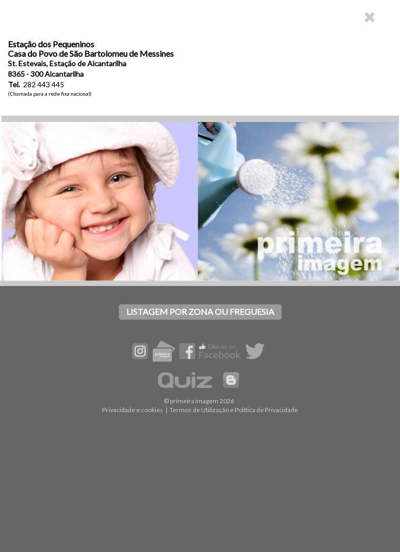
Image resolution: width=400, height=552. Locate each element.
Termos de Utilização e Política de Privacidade (233, 410)
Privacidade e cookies (132, 410)
